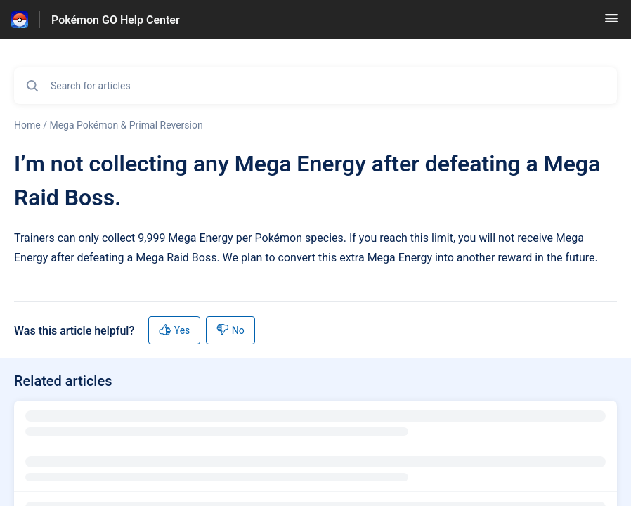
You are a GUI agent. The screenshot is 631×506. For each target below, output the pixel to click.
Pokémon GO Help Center (115, 20)
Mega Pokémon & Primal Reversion (125, 125)
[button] (611, 23)
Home (27, 125)
